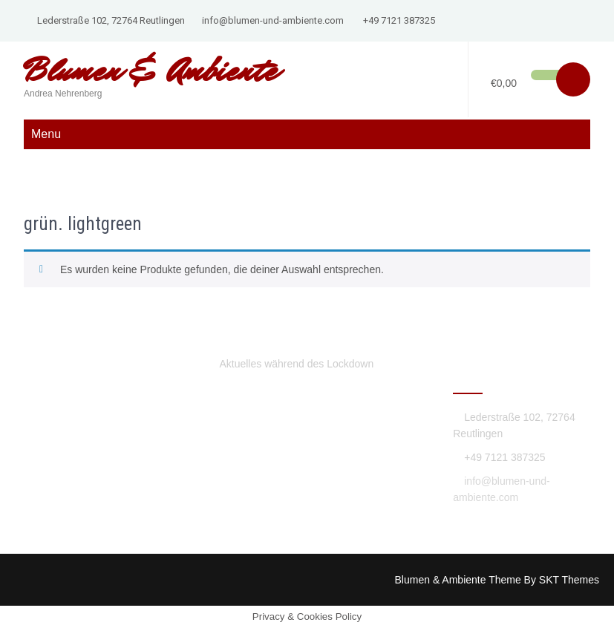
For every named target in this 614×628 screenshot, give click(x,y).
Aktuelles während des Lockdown (296, 364)
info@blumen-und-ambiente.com (273, 20)
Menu (46, 134)
